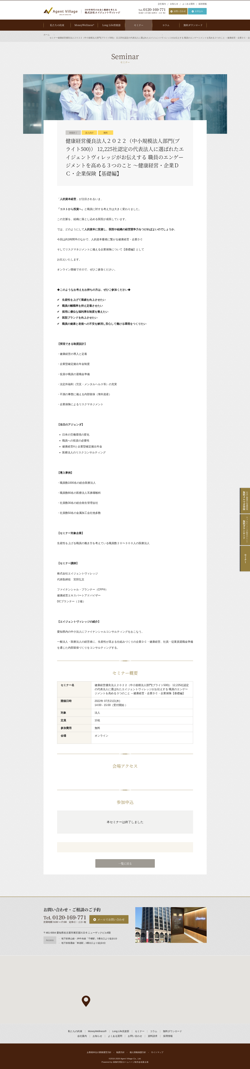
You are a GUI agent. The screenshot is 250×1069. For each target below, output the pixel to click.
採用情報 (203, 3)
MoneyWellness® (84, 25)
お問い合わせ (180, 11)
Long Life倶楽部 (111, 25)
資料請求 (152, 1036)
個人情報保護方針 (138, 1052)
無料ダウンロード (193, 25)
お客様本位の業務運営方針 (99, 1052)
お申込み (199, 11)
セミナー (138, 25)
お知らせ (174, 3)
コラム (165, 25)
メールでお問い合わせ (111, 919)
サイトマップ (157, 1052)
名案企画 (144, 1062)
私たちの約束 (57, 25)
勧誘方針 (120, 1052)
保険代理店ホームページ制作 (126, 1062)
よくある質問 (188, 3)
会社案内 (162, 3)
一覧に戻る (125, 863)
